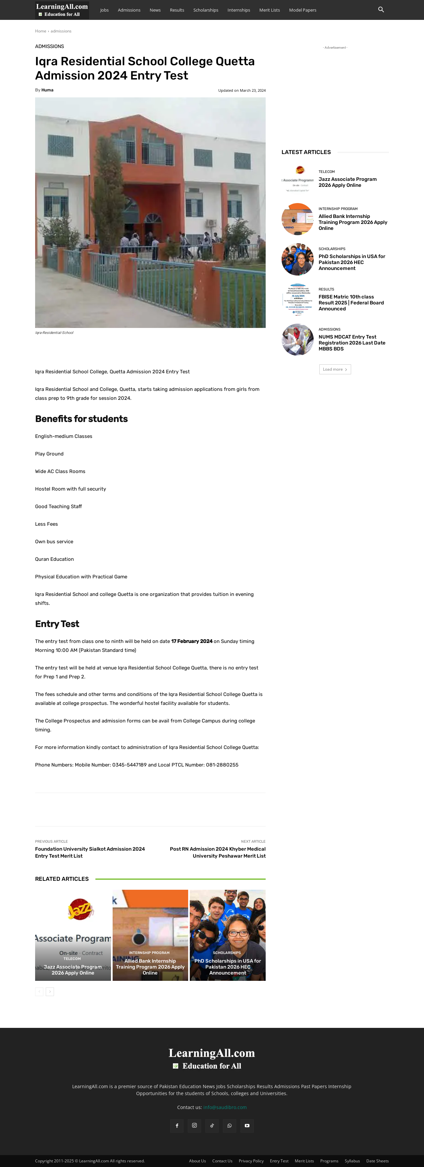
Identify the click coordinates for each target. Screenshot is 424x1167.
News (155, 10)
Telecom (72, 959)
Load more (335, 369)
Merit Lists (269, 10)
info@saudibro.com (225, 1107)
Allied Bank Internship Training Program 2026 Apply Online (150, 967)
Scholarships (205, 10)
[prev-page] (39, 991)
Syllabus (352, 1161)
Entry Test (279, 1161)
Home (40, 31)
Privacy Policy (251, 1161)
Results (177, 10)
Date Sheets (377, 1161)
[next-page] (50, 991)
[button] (381, 10)
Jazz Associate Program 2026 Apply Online (73, 970)
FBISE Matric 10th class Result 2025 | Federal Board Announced (351, 303)
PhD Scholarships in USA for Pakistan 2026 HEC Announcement (227, 967)
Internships (239, 10)
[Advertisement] (335, 92)
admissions (61, 31)
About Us (197, 1161)
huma (47, 90)
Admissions (129, 10)
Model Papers (302, 10)
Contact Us (222, 1161)
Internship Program (149, 953)
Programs (329, 1161)
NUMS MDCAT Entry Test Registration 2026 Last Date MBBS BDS (352, 343)
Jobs (104, 10)
